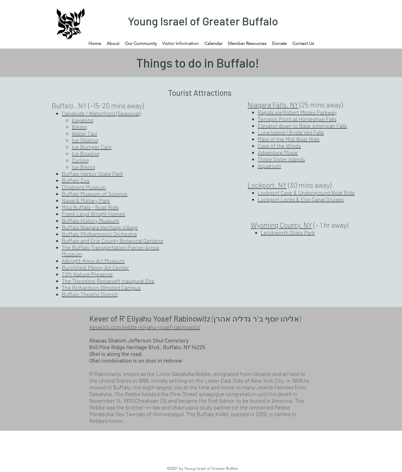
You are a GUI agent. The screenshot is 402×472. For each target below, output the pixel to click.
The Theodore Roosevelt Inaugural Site (108, 280)
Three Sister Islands (281, 159)
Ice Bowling (85, 153)
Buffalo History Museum (90, 220)
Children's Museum (84, 187)
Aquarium (269, 165)
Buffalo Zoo (76, 180)
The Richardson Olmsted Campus (101, 287)
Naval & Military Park (86, 200)
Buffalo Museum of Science (95, 193)
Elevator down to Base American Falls (302, 125)
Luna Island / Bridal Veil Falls (291, 132)
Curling (80, 160)
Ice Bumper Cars (91, 146)
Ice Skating (85, 140)
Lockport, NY (267, 185)
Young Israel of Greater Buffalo (203, 21)
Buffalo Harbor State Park (92, 173)
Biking (79, 126)
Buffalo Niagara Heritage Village (100, 227)
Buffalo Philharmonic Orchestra (99, 234)
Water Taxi (84, 133)
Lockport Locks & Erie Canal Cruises (301, 199)
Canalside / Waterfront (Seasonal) (101, 113)
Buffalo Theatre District (90, 294)
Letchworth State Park (288, 232)
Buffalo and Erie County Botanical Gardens (112, 240)
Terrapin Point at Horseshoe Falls (297, 119)
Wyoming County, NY (281, 225)
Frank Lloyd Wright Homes (93, 213)
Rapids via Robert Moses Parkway (297, 112)
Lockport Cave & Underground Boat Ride (306, 192)
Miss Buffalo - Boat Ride (90, 207)
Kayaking (83, 120)
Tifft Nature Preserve (87, 274)
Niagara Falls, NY (273, 104)
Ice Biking (83, 167)
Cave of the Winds (279, 145)
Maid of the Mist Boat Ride (289, 139)
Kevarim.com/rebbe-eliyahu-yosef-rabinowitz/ (144, 327)
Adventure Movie (278, 152)
